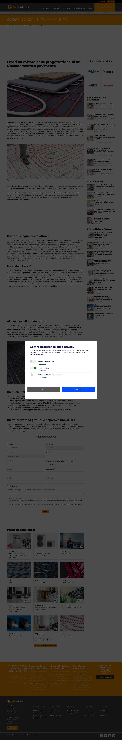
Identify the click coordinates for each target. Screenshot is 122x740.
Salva (43, 389)
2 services (42, 377)
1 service (42, 364)
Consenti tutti (78, 389)
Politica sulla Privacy (37, 354)
